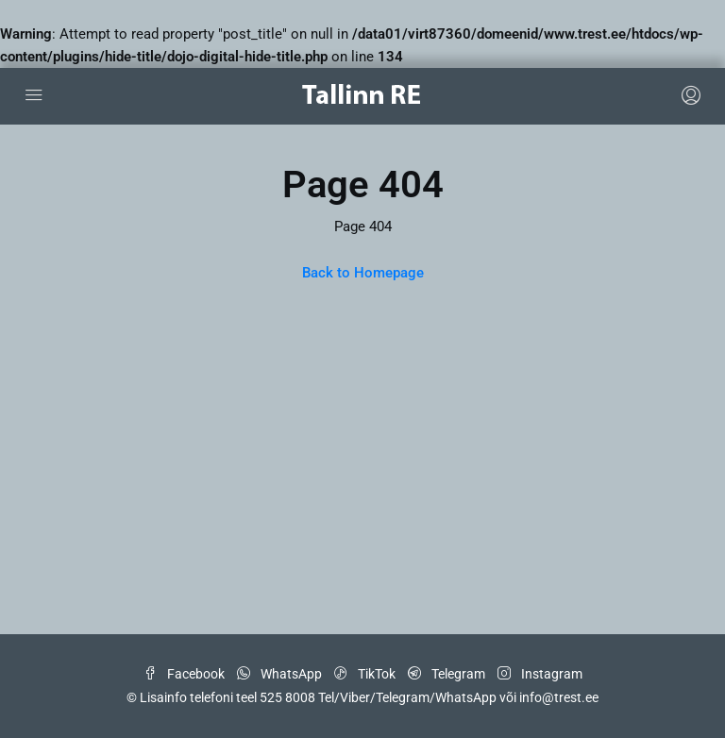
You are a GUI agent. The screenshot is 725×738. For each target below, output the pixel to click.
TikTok (366, 673)
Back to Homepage (363, 272)
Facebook (185, 673)
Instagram (539, 673)
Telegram (448, 673)
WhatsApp (281, 673)
